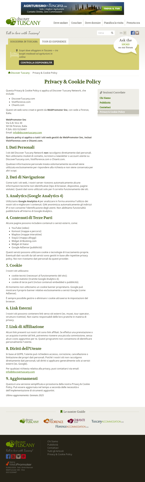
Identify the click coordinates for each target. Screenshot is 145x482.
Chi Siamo (105, 97)
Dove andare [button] (61, 24)
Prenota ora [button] (133, 24)
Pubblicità (105, 102)
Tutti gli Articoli (55, 451)
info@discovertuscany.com (27, 132)
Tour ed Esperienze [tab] (54, 41)
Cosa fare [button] (76, 24)
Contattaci (105, 107)
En (121, 33)
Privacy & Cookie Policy (111, 111)
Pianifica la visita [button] (113, 24)
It (125, 33)
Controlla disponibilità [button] (36, 62)
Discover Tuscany (19, 72)
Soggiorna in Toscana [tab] (24, 41)
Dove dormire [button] (93, 24)
